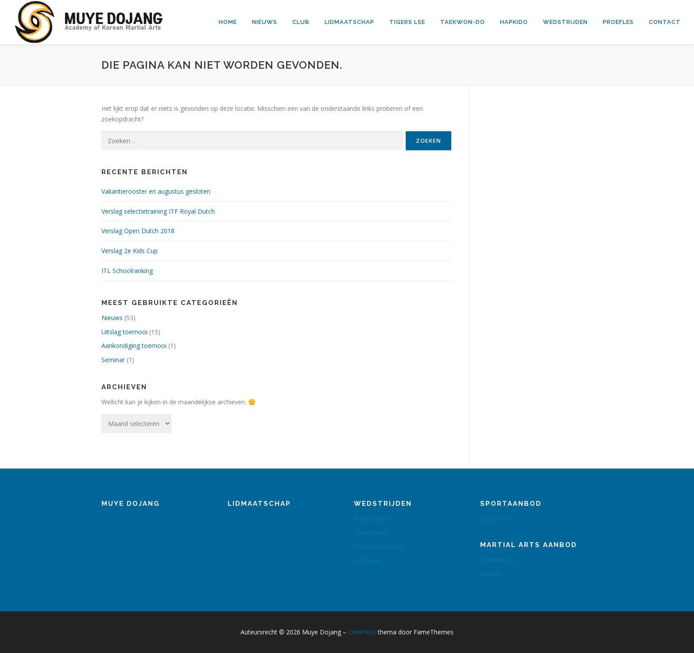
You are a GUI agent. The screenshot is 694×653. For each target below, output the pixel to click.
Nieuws (264, 22)
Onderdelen (370, 532)
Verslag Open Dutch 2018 (137, 231)
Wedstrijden (565, 22)
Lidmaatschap (349, 22)
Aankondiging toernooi (134, 345)
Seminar (113, 360)
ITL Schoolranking (127, 270)
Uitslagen (367, 560)
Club (301, 22)
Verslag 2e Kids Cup (129, 250)
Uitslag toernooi (124, 332)
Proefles (618, 22)
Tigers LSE (407, 22)
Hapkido (514, 22)
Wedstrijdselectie (378, 546)
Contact (665, 22)
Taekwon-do (462, 22)
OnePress (362, 632)
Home (228, 22)
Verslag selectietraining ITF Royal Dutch (158, 211)
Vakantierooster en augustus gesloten (155, 191)
